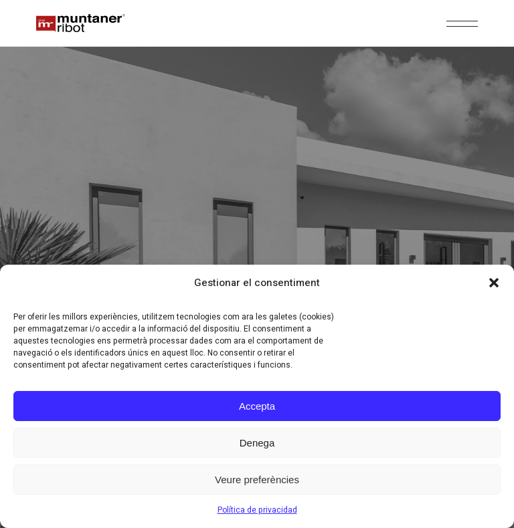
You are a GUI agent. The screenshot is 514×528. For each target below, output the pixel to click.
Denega (257, 442)
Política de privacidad (257, 510)
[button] (494, 282)
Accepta (257, 406)
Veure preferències (257, 479)
